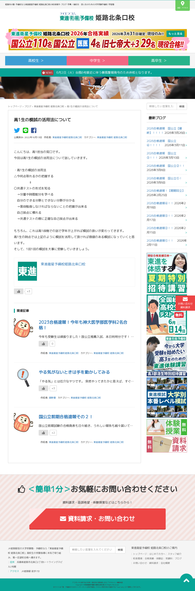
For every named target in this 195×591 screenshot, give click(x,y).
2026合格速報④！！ (160, 203)
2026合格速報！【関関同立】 (166, 191)
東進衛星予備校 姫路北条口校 (49, 106)
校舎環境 (137, 558)
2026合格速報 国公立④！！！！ (161, 143)
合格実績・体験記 (154, 558)
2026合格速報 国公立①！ (164, 178)
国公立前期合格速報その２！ (66, 417)
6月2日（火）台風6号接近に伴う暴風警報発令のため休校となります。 (97, 72)
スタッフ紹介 (174, 554)
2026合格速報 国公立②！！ (166, 166)
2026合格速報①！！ (161, 241)
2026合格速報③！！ (160, 216)
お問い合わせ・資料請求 (145, 563)
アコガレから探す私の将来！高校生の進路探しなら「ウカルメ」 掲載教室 (97, 582)
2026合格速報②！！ (160, 228)
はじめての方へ (157, 554)
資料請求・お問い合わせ (97, 519)
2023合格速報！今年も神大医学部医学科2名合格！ (83, 325)
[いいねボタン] (18, 291)
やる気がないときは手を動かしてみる (74, 372)
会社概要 (165, 563)
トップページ (15, 106)
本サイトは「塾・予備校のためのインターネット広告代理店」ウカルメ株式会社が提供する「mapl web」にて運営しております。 (97, 587)
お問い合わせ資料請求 (185, 303)
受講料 (168, 558)
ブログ (27, 106)
